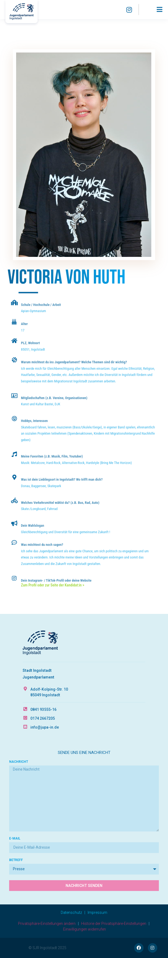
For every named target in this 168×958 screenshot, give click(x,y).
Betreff (16, 860)
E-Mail (14, 838)
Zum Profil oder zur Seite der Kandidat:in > (52, 585)
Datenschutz (71, 912)
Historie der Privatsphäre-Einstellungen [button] (113, 923)
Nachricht (18, 762)
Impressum (97, 912)
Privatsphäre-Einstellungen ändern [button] (47, 923)
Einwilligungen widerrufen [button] (84, 929)
